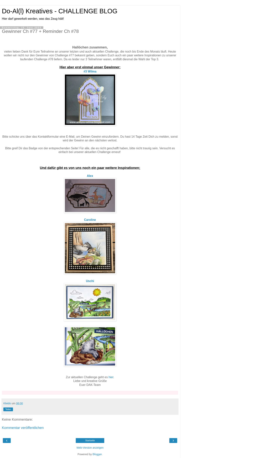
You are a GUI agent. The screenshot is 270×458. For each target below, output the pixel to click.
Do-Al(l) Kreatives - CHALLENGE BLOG (59, 11)
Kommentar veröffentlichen (23, 428)
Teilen (8, 409)
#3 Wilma (90, 71)
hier (111, 377)
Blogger (97, 454)
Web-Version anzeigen (90, 447)
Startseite (90, 440)
